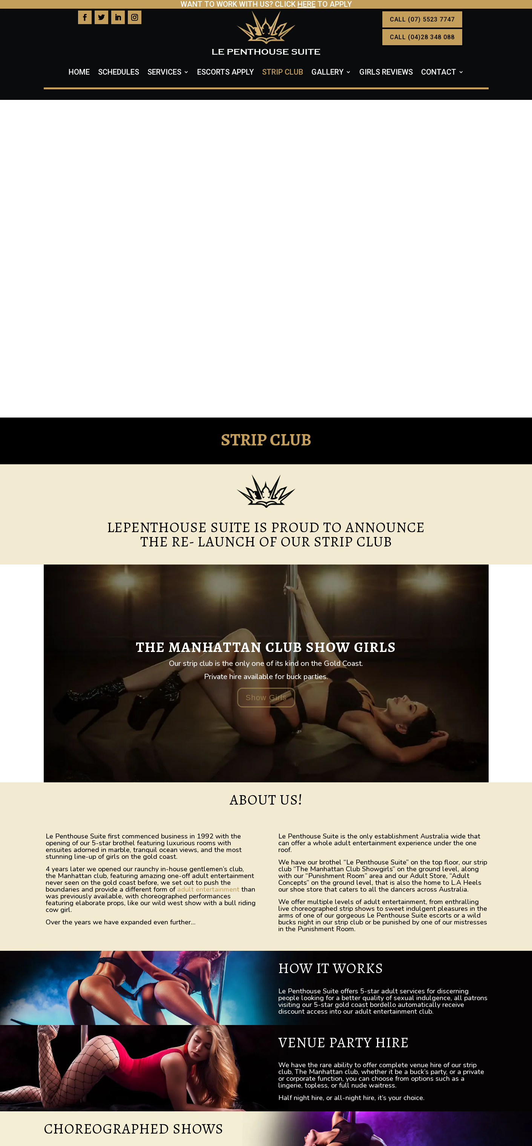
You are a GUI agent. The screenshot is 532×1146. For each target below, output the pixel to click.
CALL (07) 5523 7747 (422, 19)
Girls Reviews (386, 73)
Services (164, 73)
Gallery (327, 73)
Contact (438, 73)
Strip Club (282, 73)
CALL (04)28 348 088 (422, 37)
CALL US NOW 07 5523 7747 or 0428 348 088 (266, 982)
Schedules (118, 73)
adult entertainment (208, 571)
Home (79, 73)
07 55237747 (91, 1056)
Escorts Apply (225, 73)
